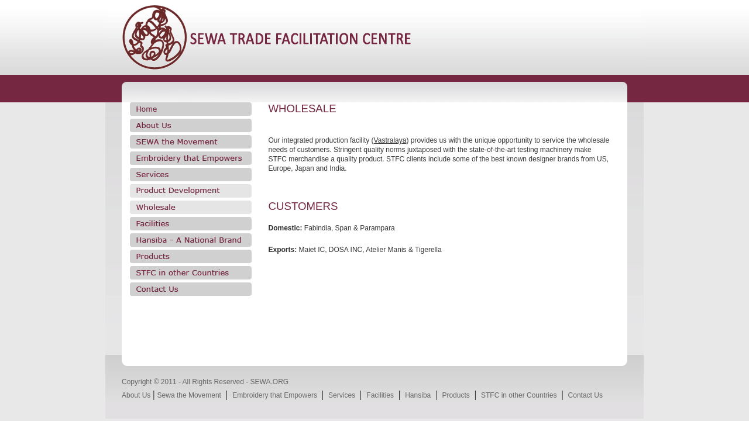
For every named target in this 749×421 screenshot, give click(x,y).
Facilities (380, 395)
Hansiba (418, 395)
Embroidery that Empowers (274, 395)
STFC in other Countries (518, 395)
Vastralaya (390, 140)
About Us (136, 395)
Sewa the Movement (189, 395)
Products (455, 395)
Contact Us (585, 395)
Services (341, 395)
